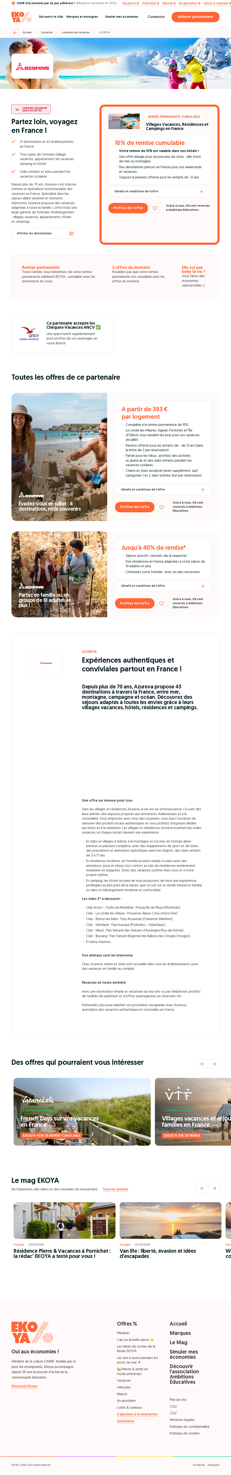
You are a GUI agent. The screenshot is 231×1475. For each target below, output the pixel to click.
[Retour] (15, 32)
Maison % (169, 3)
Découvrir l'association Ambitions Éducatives (184, 1374)
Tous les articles (115, 1189)
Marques (123, 1333)
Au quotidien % (189, 3)
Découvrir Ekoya (24, 1386)
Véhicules (124, 1387)
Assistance (125, 1421)
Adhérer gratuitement (195, 17)
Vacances (47, 32)
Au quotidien (126, 1401)
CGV (173, 1413)
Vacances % (130, 3)
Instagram (214, 1465)
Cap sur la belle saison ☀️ (135, 1340)
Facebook (199, 1465)
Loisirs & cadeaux (129, 1408)
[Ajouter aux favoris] (157, 209)
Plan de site (178, 1400)
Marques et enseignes (80, 17)
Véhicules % (150, 3)
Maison (122, 1394)
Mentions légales (182, 1420)
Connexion (155, 17)
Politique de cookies (185, 1433)
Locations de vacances (75, 32)
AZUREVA (104, 32)
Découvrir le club (49, 17)
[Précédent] (202, 1064)
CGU (173, 1406)
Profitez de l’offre (129, 209)
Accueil (27, 32)
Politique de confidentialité (190, 1427)
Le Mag (178, 1342)
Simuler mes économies (119, 17)
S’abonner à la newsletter (137, 1414)
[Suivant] (214, 1064)
